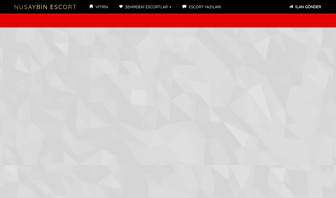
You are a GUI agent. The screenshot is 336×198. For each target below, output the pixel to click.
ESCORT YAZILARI (201, 6)
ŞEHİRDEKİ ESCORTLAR (145, 6)
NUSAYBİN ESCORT (45, 7)
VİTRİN (98, 6)
